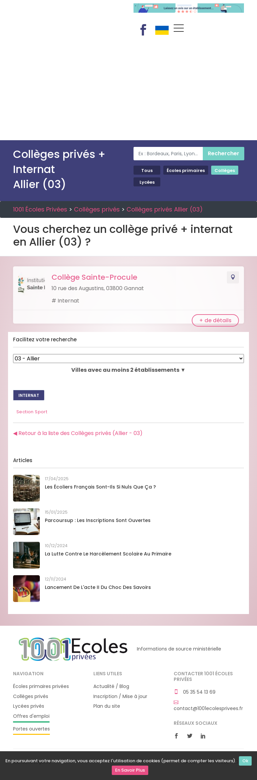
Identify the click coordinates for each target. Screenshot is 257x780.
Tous (147, 170)
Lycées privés (28, 706)
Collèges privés (97, 209)
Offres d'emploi (31, 716)
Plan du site (106, 706)
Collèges (225, 170)
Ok (245, 761)
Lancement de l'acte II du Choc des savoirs (98, 587)
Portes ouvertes (31, 729)
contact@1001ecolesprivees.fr (208, 705)
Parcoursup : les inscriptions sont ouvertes (98, 520)
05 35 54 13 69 (195, 692)
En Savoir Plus (130, 770)
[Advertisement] (128, 90)
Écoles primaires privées (41, 686)
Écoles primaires (186, 170)
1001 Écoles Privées (68, 12)
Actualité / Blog (111, 686)
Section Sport (31, 412)
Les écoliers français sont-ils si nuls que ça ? (100, 487)
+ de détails (215, 320)
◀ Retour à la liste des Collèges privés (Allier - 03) (78, 433)
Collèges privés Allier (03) (164, 209)
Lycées (147, 182)
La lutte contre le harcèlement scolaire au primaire (108, 553)
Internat (28, 395)
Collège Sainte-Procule (94, 277)
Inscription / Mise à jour (120, 696)
